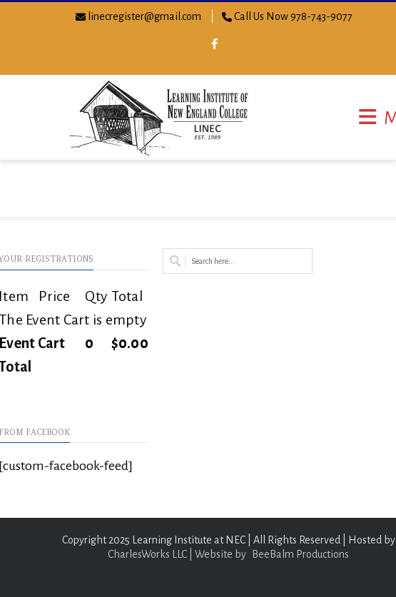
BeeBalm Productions (300, 554)
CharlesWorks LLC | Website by (177, 554)
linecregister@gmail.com (144, 16)
